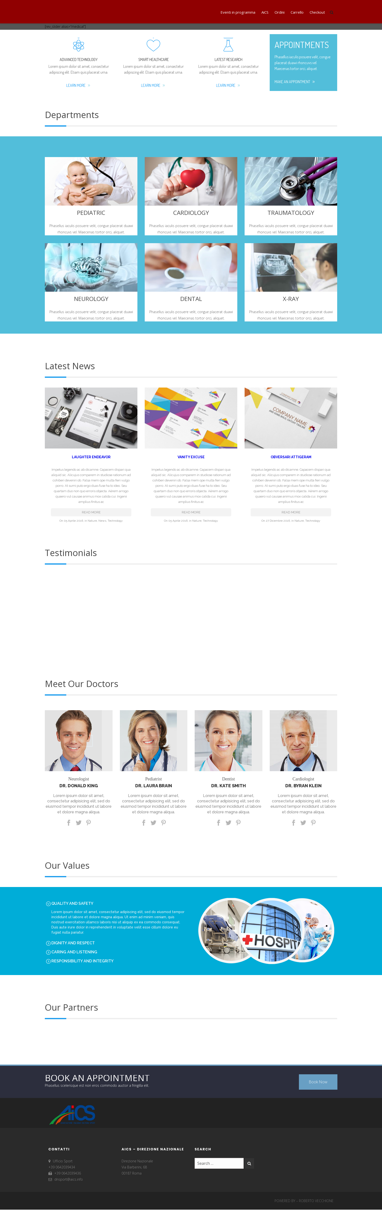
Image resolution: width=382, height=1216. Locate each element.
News (102, 516)
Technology (115, 516)
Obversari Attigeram (291, 457)
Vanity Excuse (191, 457)
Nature (92, 516)
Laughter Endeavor (91, 457)
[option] (191, 613)
